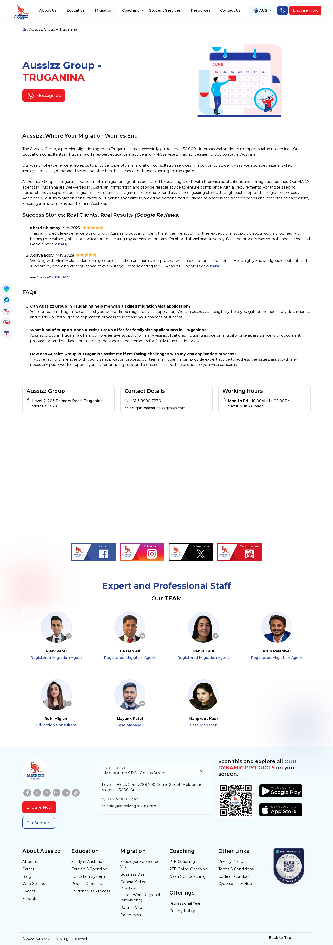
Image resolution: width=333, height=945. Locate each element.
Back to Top (283, 937)
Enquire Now (305, 10)
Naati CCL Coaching (187, 876)
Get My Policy (182, 910)
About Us (48, 10)
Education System (88, 876)
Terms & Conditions (236, 869)
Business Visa (132, 874)
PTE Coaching (182, 861)
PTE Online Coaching (188, 869)
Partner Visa (131, 907)
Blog (26, 876)
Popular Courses (86, 883)
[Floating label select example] (154, 771)
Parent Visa (130, 915)
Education (75, 10)
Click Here (61, 277)
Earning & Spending (89, 869)
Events (28, 891)
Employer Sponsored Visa (140, 864)
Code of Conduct (234, 876)
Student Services (165, 10)
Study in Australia (86, 861)
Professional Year (185, 903)
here (62, 244)
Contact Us (230, 10)
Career (28, 869)
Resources (201, 10)
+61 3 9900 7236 (145, 400)
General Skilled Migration (133, 885)
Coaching (131, 10)
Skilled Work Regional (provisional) (140, 897)
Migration (104, 10)
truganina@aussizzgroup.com (158, 408)
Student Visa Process (90, 891)
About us (30, 861)
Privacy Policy (231, 861)
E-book (29, 898)
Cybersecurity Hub (235, 883)
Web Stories (33, 883)
